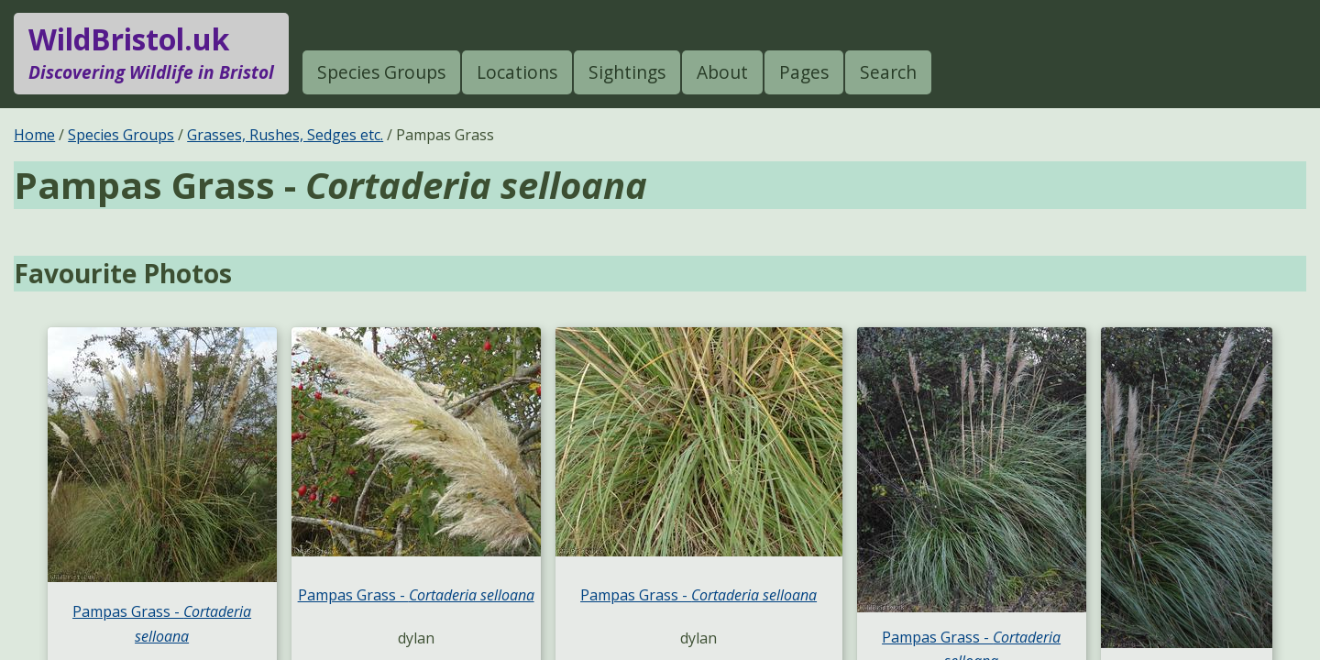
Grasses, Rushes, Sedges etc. (285, 135)
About (722, 72)
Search (888, 72)
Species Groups (381, 72)
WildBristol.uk (151, 53)
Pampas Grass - (416, 595)
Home (34, 135)
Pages (804, 72)
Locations (517, 72)
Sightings (627, 72)
